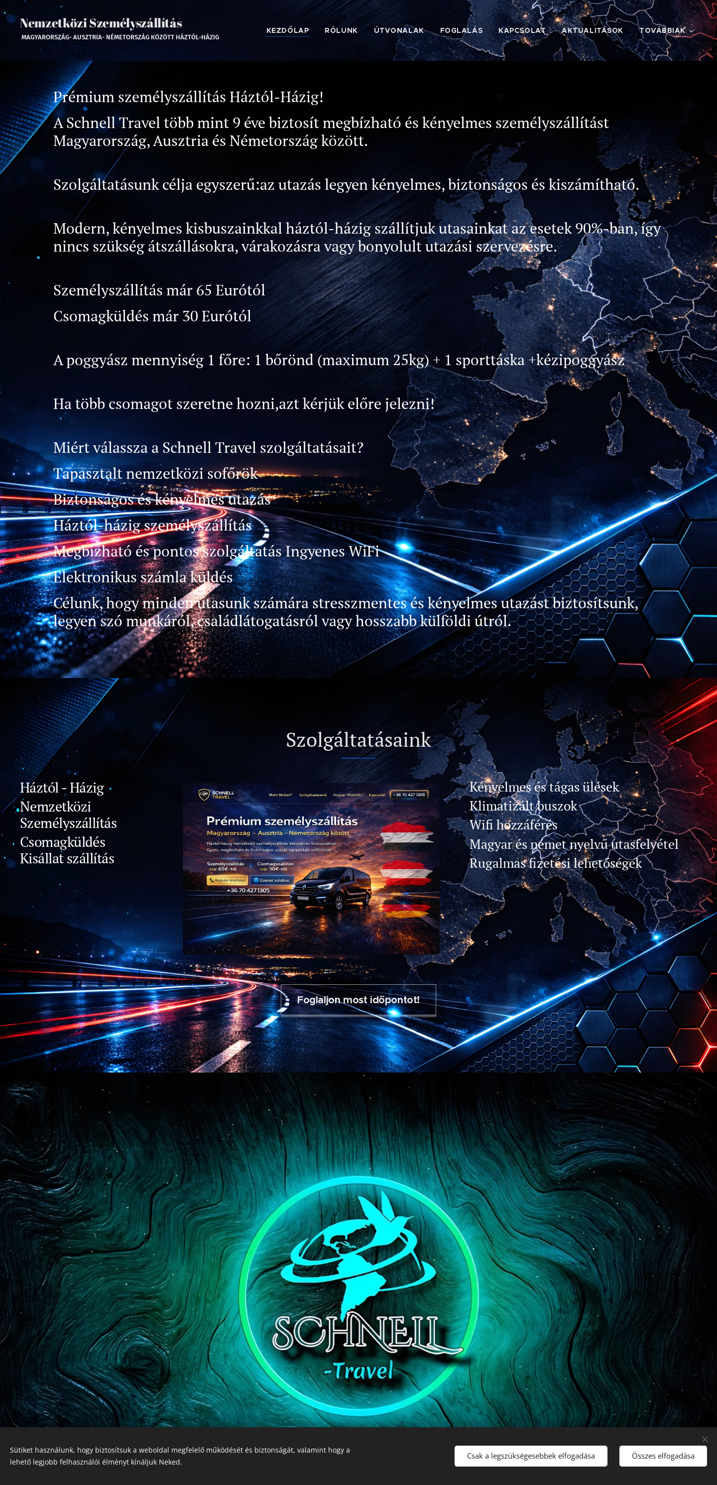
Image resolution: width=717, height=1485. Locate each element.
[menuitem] (290, 30)
